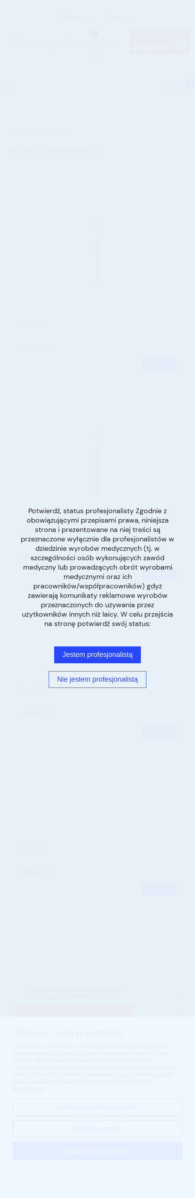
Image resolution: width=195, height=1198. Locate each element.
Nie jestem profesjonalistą (97, 679)
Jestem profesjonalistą (97, 655)
